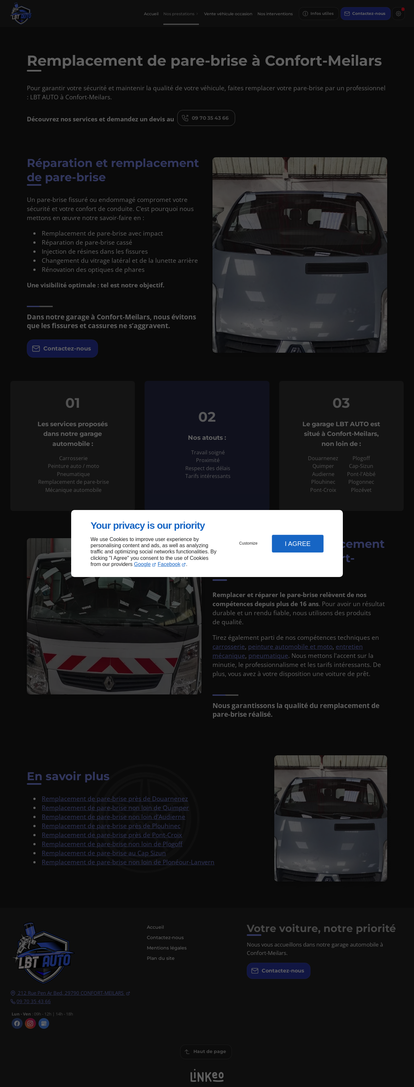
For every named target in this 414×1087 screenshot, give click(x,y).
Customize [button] (248, 543)
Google (142, 564)
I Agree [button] (297, 543)
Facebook (169, 564)
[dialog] (207, 543)
